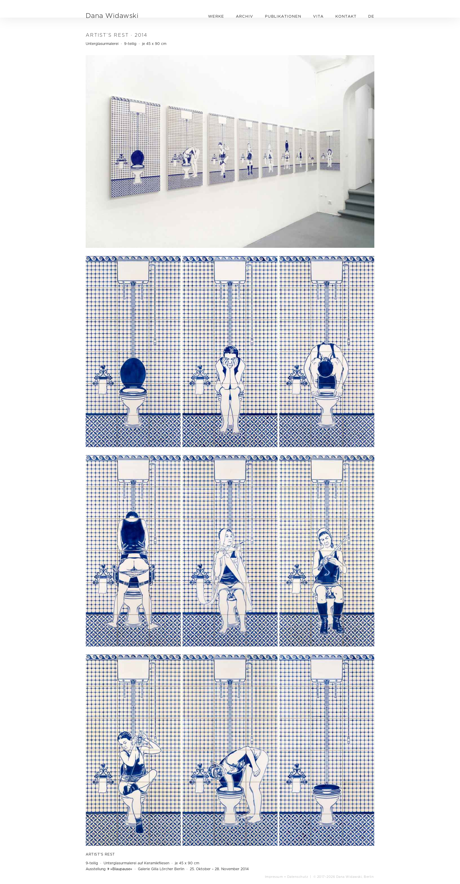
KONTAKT (345, 16)
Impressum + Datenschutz (286, 876)
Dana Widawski (112, 15)
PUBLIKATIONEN (283, 16)
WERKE (216, 16)
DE (371, 16)
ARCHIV (244, 16)
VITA (318, 16)
